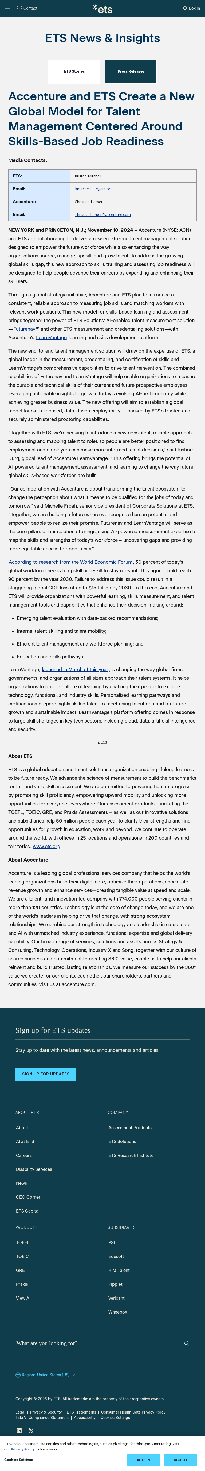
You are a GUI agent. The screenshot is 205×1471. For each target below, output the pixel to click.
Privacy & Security (46, 1436)
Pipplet (115, 1308)
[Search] (187, 1367)
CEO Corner (28, 1220)
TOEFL (22, 1266)
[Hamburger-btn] (7, 8)
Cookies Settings (18, 1465)
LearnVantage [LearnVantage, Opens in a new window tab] (51, 361)
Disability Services (34, 1193)
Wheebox (117, 1335)
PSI (111, 1266)
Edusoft (116, 1280)
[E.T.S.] (102, 8)
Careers (24, 1179)
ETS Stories (74, 95)
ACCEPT (144, 1465)
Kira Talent (119, 1294)
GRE (20, 1294)
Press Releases (131, 95)
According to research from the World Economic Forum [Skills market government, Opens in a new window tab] (70, 586)
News (21, 1207)
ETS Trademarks (81, 1436)
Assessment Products (130, 1151)
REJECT (180, 1465)
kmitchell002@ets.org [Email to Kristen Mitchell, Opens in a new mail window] (93, 212)
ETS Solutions (122, 1165)
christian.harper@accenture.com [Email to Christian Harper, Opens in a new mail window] (103, 238)
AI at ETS (25, 1165)
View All (23, 1322)
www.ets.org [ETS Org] (46, 870)
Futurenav (24, 353)
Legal (20, 1436)
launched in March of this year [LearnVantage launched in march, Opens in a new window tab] (75, 693)
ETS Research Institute (130, 1179)
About (22, 1151)
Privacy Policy (23, 1454)
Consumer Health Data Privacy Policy (133, 1436)
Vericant (116, 1322)
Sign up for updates (46, 1098)
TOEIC (22, 1280)
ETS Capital (28, 1234)
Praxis (22, 1308)
